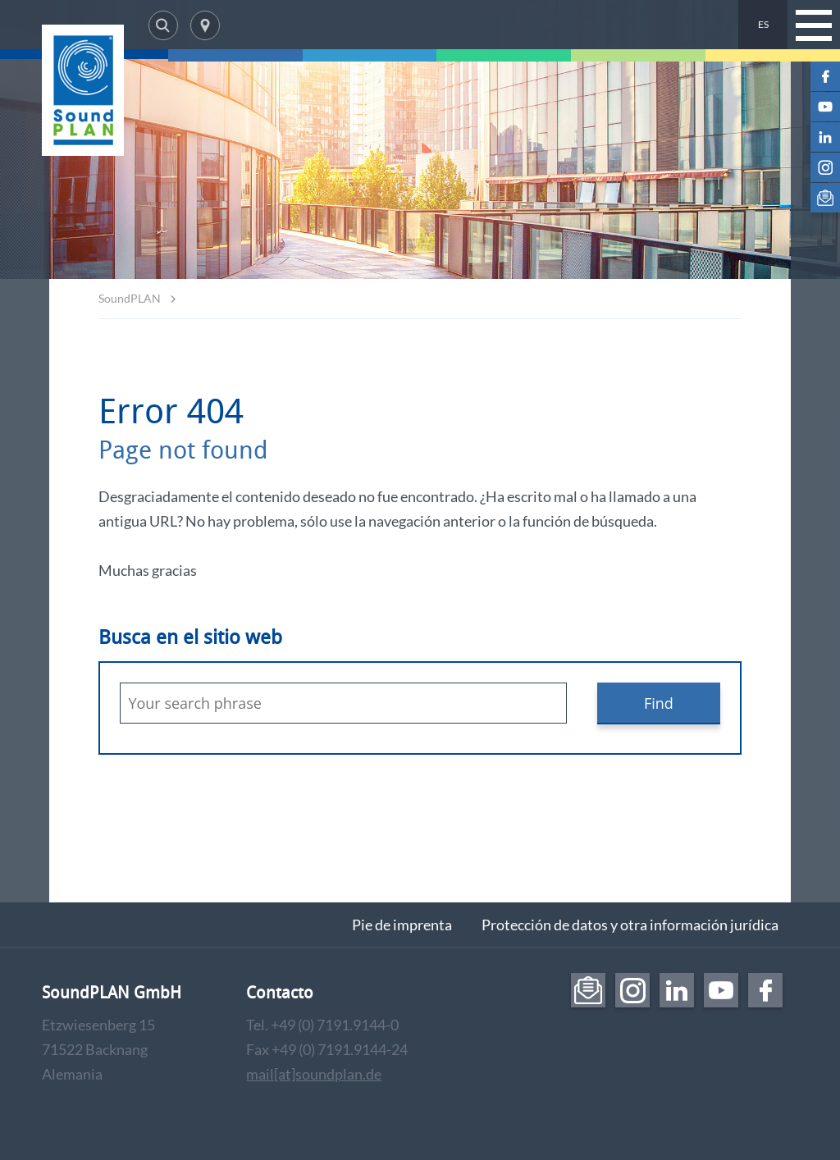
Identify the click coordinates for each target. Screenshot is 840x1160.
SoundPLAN (129, 298)
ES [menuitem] (763, 24)
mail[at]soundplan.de (313, 1074)
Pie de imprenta (402, 925)
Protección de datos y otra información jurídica (630, 925)
